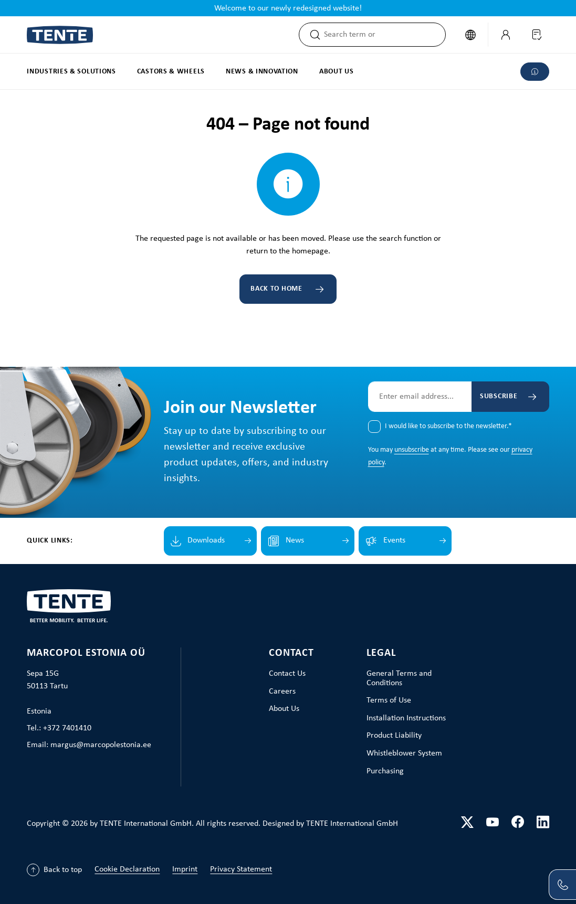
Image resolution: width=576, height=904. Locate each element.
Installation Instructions (406, 718)
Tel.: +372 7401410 (59, 728)
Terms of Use (388, 700)
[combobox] (384, 34)
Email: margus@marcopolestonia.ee (89, 745)
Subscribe (498, 396)
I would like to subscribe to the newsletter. (448, 426)
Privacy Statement (241, 869)
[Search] (311, 34)
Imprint (184, 869)
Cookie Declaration (127, 869)
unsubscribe (411, 450)
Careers (282, 691)
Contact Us (287, 673)
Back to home (276, 289)
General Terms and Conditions (399, 678)
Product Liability (394, 735)
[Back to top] (54, 870)
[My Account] (506, 35)
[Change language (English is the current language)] (470, 35)
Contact (291, 653)
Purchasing (385, 771)
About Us (284, 709)
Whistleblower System (404, 753)
